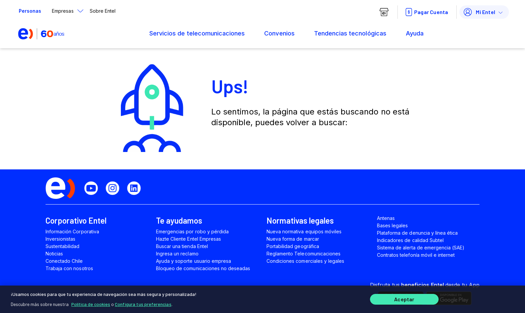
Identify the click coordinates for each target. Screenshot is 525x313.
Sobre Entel (103, 11)
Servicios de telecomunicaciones (197, 33)
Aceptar (404, 299)
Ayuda (415, 33)
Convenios (279, 33)
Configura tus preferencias (143, 303)
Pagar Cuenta (425, 12)
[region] (262, 298)
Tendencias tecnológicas (350, 33)
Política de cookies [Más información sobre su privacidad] (90, 303)
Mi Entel (478, 12)
